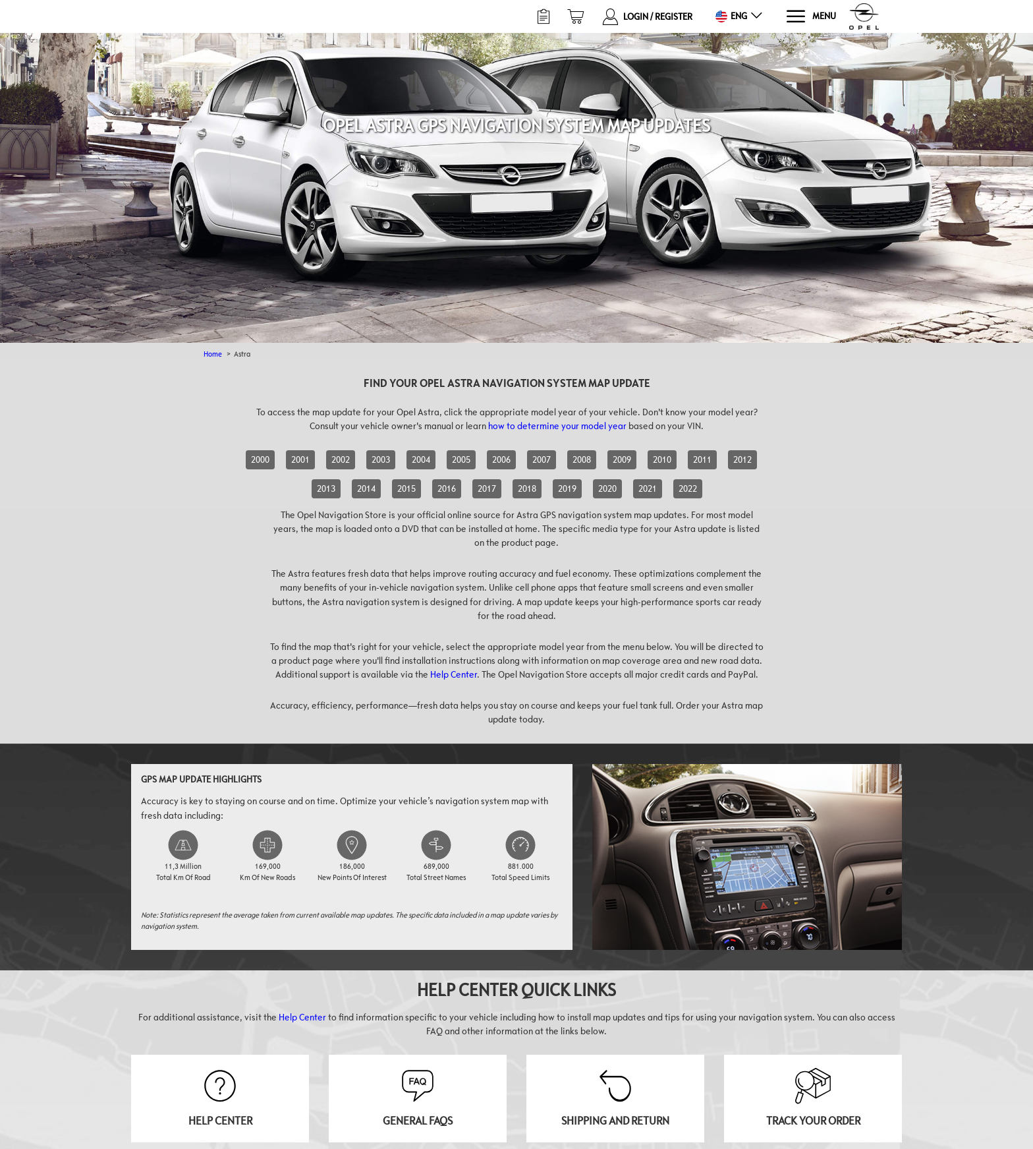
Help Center (453, 674)
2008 (581, 459)
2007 (541, 459)
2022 (688, 488)
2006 (501, 459)
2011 (702, 459)
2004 (421, 459)
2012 (742, 459)
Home (213, 354)
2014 (366, 488)
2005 (461, 459)
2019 (567, 488)
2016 (446, 488)
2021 (647, 488)
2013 (326, 488)
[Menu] (810, 16)
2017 (487, 488)
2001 (300, 459)
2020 (607, 488)
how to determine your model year (557, 426)
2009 (622, 459)
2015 (406, 488)
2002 (340, 459)
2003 (381, 459)
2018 (527, 488)
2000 (260, 459)
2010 (662, 459)
